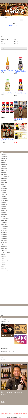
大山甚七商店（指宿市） (4, 174)
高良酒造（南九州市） (4, 188)
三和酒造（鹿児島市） (4, 204)
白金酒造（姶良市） (4, 206)
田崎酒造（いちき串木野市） (5, 218)
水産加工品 (3, 43)
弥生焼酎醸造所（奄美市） (5, 260)
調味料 (15, 39)
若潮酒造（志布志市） (4, 266)
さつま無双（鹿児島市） (4, 200)
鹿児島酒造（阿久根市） (4, 182)
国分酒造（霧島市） (4, 190)
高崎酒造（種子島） (4, 216)
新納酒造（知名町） (4, 234)
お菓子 (2, 41)
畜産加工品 (16, 41)
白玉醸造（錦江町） (4, 208)
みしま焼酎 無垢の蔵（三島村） (6, 252)
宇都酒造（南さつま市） (4, 166)
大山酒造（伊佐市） (4, 172)
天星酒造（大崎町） (4, 228)
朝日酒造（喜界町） (4, 154)
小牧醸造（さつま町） (4, 194)
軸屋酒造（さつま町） (4, 210)
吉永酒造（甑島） (3, 264)
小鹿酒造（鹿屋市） (4, 192)
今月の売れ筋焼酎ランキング (5, 321)
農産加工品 (16, 43)
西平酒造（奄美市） (4, 236)
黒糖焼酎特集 (3, 323)
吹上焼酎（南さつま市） (4, 244)
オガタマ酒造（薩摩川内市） (5, 176)
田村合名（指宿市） (4, 222)
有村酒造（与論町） (4, 160)
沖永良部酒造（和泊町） (4, 178)
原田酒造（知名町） (4, 238)
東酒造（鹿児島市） (4, 240)
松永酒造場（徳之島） (4, 248)
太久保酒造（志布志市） (4, 170)
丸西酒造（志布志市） (4, 250)
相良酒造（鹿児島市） (4, 198)
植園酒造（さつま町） (4, 164)
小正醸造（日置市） (4, 196)
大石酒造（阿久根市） (4, 168)
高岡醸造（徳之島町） (4, 214)
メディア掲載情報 (3, 319)
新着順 (10, 48)
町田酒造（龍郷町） (4, 246)
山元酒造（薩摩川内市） (4, 258)
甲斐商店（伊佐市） (4, 180)
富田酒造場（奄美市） (4, 230)
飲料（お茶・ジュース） (5, 39)
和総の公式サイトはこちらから (14, 25)
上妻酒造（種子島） (4, 186)
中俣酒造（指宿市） (4, 232)
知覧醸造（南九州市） (4, 224)
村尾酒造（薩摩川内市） (4, 256)
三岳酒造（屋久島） (4, 254)
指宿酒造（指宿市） (4, 162)
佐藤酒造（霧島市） (4, 202)
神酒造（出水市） (3, 184)
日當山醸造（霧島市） (4, 242)
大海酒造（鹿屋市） (4, 212)
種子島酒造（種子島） (4, 220)
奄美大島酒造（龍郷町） (4, 156)
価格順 (7, 48)
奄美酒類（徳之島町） (4, 158)
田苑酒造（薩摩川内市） (4, 226)
